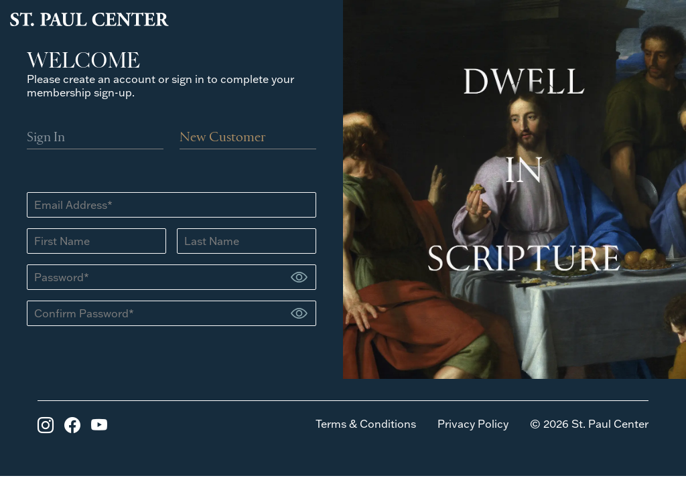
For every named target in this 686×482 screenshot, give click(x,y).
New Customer (223, 138)
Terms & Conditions (366, 423)
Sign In (46, 138)
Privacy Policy (472, 423)
